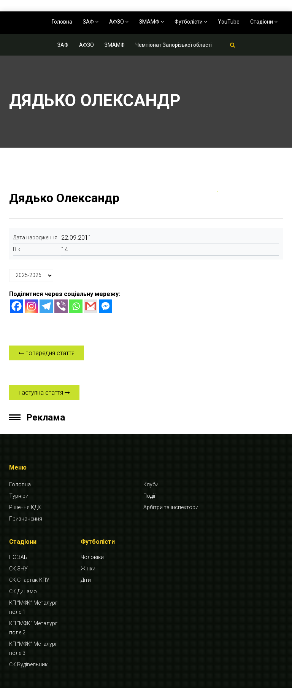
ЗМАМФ (151, 22)
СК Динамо (23, 591)
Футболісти (191, 22)
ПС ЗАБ (18, 557)
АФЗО (119, 22)
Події (149, 496)
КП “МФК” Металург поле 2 (33, 627)
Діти (86, 580)
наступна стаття (44, 392)
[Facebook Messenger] (105, 306)
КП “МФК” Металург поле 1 (33, 607)
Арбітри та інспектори (170, 507)
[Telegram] (46, 306)
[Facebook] (16, 306)
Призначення (25, 519)
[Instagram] (31, 306)
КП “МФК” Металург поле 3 (33, 648)
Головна (62, 22)
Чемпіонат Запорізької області (173, 45)
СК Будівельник (28, 664)
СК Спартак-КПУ (29, 580)
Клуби (151, 484)
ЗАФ (90, 22)
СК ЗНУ (18, 568)
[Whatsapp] (76, 306)
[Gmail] (90, 306)
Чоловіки (92, 557)
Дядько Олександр (64, 198)
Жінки (88, 568)
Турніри (19, 496)
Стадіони (264, 22)
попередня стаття (47, 353)
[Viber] (61, 306)
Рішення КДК (25, 507)
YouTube (229, 22)
